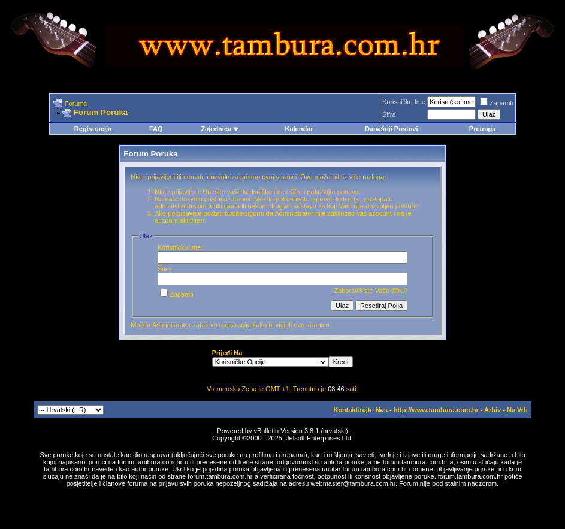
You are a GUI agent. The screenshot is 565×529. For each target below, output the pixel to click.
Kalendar (299, 128)
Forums (76, 103)
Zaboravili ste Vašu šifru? (370, 290)
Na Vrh (517, 409)
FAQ (156, 128)
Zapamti (496, 103)
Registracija (92, 128)
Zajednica (220, 128)
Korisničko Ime (403, 101)
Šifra (389, 114)
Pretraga (482, 128)
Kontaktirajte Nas (360, 409)
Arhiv (492, 409)
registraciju (235, 324)
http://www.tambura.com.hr (436, 409)
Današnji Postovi (391, 128)
